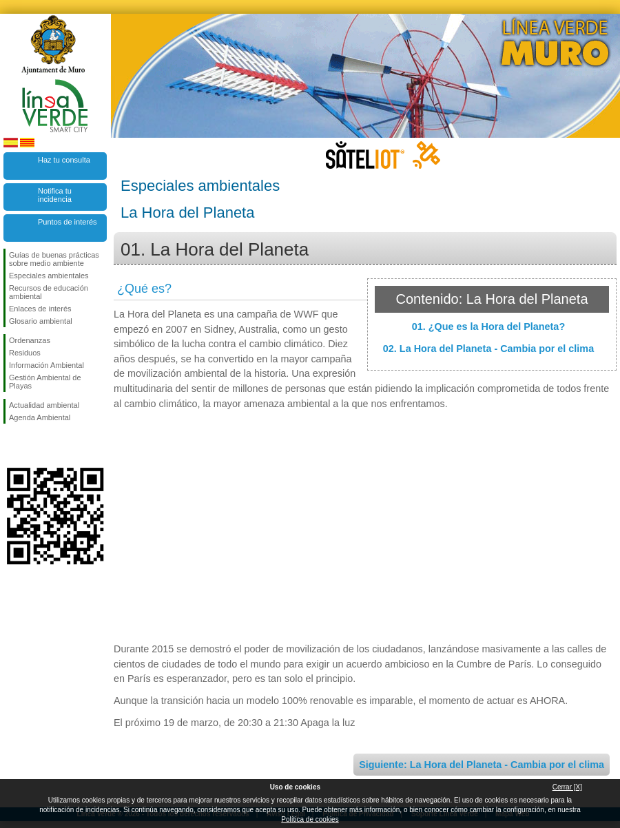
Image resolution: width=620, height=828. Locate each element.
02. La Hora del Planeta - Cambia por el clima (488, 348)
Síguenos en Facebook (11, 445)
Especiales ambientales (49, 275)
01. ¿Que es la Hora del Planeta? (488, 326)
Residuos (25, 353)
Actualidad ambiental (44, 405)
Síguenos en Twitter (34, 445)
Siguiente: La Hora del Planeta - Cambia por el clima (481, 764)
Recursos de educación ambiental (48, 292)
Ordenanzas (29, 340)
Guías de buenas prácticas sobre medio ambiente (54, 259)
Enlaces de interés (40, 308)
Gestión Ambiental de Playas (45, 381)
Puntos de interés (67, 222)
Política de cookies (309, 819)
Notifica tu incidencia (55, 195)
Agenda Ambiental (39, 417)
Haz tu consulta (64, 160)
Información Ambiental (46, 365)
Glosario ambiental (40, 321)
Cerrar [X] (567, 787)
